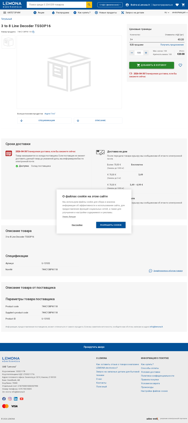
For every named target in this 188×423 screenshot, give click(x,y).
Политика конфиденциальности (157, 375)
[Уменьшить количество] (146, 52)
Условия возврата (150, 383)
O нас (99, 379)
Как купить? (81, 12)
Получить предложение (172, 45)
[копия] (33, 31)
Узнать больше (69, 217)
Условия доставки (150, 372)
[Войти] (137, 5)
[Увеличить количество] (132, 52)
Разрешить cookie (110, 225)
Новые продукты (106, 12)
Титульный (6, 19)
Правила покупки (150, 379)
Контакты (101, 383)
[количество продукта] (138, 52)
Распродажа (60, 12)
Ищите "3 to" (50, 114)
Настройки (77, 225)
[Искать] (89, 5)
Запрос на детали (132, 12)
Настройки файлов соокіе (154, 391)
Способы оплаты (150, 368)
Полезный (101, 386)
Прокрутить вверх (94, 347)
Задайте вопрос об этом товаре (166, 271)
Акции (38, 12)
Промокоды (147, 387)
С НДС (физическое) (110, 5)
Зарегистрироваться (162, 5)
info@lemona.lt (156, 327)
